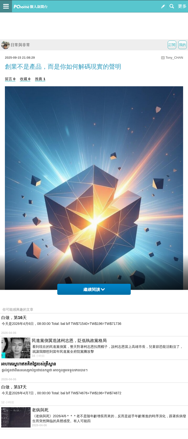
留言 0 (10, 79)
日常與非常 (15, 45)
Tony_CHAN (174, 57)
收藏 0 (25, 79)
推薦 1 (40, 79)
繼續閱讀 (94, 289)
